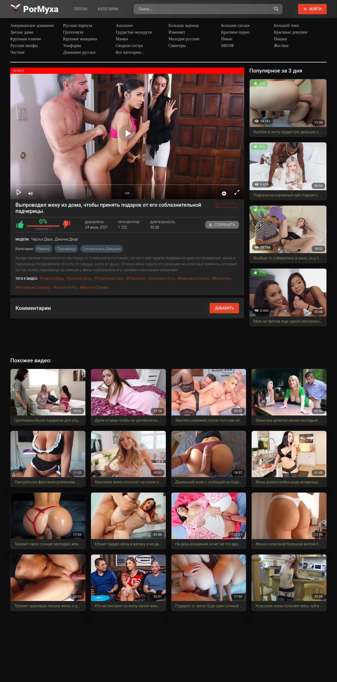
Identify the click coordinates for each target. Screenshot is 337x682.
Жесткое (281, 45)
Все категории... (130, 52)
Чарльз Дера (53, 278)
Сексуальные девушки (102, 249)
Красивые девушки (290, 32)
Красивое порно (235, 32)
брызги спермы (95, 287)
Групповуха (73, 32)
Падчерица (66, 249)
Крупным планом (25, 39)
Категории (108, 9)
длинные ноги (162, 278)
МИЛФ (227, 45)
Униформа (72, 45)
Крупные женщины (80, 39)
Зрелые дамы (21, 32)
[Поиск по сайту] (276, 9)
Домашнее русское (79, 52)
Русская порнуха (77, 25)
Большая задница (183, 25)
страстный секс (110, 278)
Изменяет (176, 32)
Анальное (124, 25)
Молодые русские (184, 39)
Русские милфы (24, 45)
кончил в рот (66, 287)
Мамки (122, 39)
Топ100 (80, 9)
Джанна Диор (80, 278)
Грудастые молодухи (134, 32)
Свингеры (177, 45)
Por (41, 9)
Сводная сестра (129, 45)
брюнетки (222, 278)
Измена (43, 249)
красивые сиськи (194, 278)
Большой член (286, 25)
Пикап (226, 39)
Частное (17, 52)
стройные (137, 278)
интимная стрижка (34, 287)
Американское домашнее (32, 25)
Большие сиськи (235, 25)
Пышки (280, 39)
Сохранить (222, 225)
